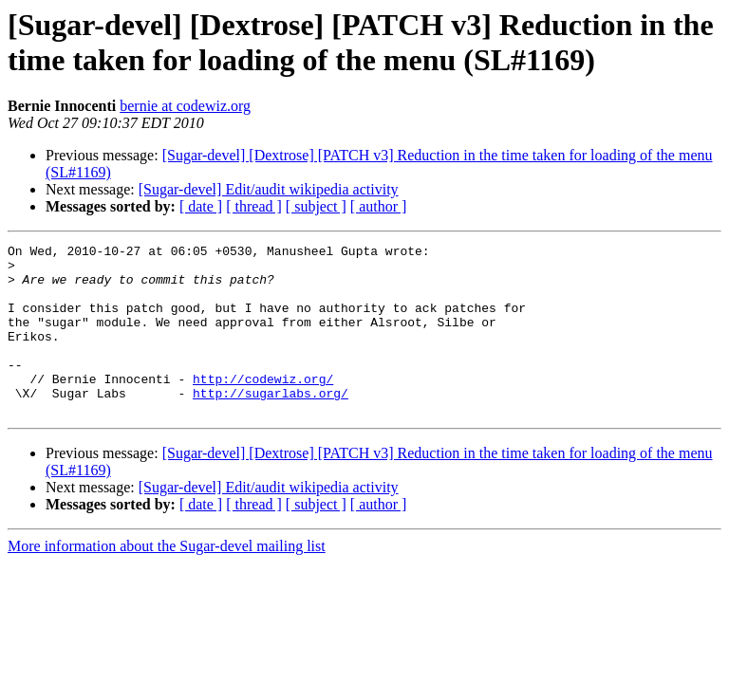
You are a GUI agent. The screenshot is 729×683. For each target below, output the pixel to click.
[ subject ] (316, 206)
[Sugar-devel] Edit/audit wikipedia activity (269, 189)
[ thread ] (254, 206)
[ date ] (200, 206)
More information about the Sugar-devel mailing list (167, 580)
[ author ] (378, 206)
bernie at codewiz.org (185, 106)
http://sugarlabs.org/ (270, 424)
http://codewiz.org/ (263, 406)
